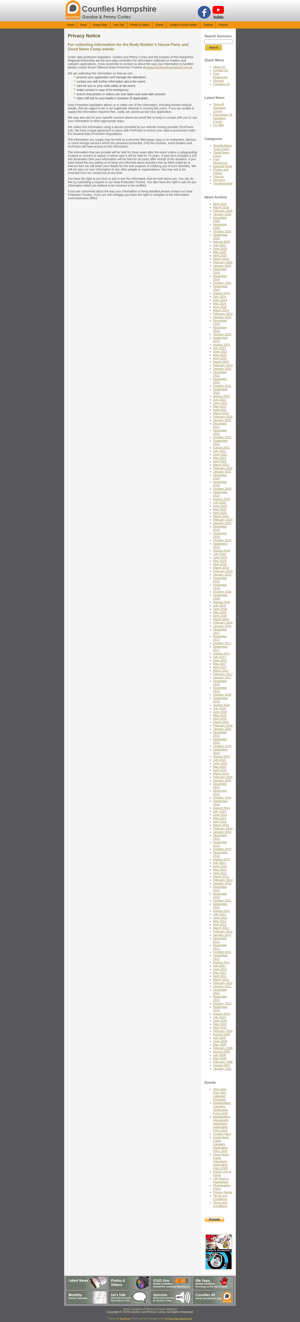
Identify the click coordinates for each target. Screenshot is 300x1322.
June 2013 (220, 866)
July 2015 (219, 760)
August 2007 (221, 1065)
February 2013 (223, 880)
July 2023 (219, 348)
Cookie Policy (222, 1134)
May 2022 (219, 406)
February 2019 (223, 571)
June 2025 (220, 248)
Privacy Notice (84, 35)
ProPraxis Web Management (178, 1318)
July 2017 (219, 657)
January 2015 (222, 780)
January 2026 (222, 214)
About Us (219, 67)
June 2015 (220, 763)
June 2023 (220, 351)
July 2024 (219, 296)
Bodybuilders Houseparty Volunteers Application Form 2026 (221, 1123)
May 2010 (219, 1024)
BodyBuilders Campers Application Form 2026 (222, 1108)
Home (126, 1308)
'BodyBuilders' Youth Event (222, 147)
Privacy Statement (167, 1308)
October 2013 (222, 849)
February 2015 (223, 777)
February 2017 (223, 674)
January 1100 (222, 1068)
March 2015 (221, 773)
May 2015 (219, 766)
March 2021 (221, 464)
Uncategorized (222, 183)
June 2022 (220, 403)
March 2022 (221, 413)
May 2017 (219, 664)
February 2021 (223, 468)
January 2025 (222, 265)
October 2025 (222, 231)
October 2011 (222, 952)
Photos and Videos (220, 171)
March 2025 (221, 259)
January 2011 (222, 986)
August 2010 (221, 1014)
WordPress (125, 1318)
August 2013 (221, 859)
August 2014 (221, 808)
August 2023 (221, 344)
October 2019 (222, 540)
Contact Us (220, 70)
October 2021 (222, 437)
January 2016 (222, 729)
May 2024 (219, 303)
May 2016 (219, 715)
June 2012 (220, 917)
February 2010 (223, 1031)
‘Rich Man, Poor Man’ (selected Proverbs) (220, 1094)
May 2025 (219, 252)
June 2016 (220, 712)
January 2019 (222, 574)
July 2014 (219, 811)
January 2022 (222, 420)
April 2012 (220, 924)
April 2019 (220, 564)
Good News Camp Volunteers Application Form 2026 (221, 1161)
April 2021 (220, 461)
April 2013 (220, 873)
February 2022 (223, 416)
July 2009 (219, 1038)
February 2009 (223, 1048)
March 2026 (221, 207)
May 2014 (219, 818)
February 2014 (223, 828)
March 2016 (221, 722)
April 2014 (220, 821)
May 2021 (219, 458)
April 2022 (220, 410)
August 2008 (221, 1051)
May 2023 (219, 355)
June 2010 (220, 1020)
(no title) (218, 125)
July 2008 (219, 1055)
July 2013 (219, 863)
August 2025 (221, 241)
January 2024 (222, 317)
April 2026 (220, 204)
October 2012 (222, 900)
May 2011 (219, 972)
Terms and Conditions (220, 1197)
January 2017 (222, 677)
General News (222, 166)
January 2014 (222, 832)
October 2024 (222, 283)
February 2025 (223, 262)
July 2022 (219, 399)
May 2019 (219, 561)
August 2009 (221, 1034)
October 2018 (222, 591)
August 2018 (221, 602)
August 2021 (221, 447)
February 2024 (223, 313)
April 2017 (220, 667)
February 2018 (223, 622)
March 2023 (221, 362)
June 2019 (220, 557)
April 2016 (220, 718)
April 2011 (220, 976)
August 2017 (221, 653)
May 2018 (219, 612)
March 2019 (221, 567)
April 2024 (220, 307)
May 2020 (219, 509)
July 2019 (219, 554)
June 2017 (220, 660)
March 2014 (221, 825)
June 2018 (220, 609)
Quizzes (218, 80)
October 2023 (222, 334)
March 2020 (221, 516)
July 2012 (219, 914)
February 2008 (223, 1062)
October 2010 (222, 1003)
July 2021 (219, 451)
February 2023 (223, 365)
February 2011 (223, 983)
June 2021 (220, 454)
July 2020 (219, 502)
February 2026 (223, 211)
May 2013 (219, 869)
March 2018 (221, 619)
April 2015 (220, 770)
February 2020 (223, 519)
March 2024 (221, 310)
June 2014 (220, 814)
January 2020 (222, 523)
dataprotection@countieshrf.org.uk (169, 67)
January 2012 (222, 935)
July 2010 (219, 1017)
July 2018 (219, 605)
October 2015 (222, 746)
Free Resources (220, 75)
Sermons (219, 180)
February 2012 (223, 931)
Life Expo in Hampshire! (221, 1180)
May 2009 (219, 1044)
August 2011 (221, 962)
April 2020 (220, 513)
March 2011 (221, 979)
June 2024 (220, 300)
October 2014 (222, 797)
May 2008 (219, 1058)
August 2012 (221, 911)
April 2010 (220, 1027)
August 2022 (221, 396)
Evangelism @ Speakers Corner (222, 118)
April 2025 (220, 255)
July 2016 (219, 708)
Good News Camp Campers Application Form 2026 (221, 1144)
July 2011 (219, 965)
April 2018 (220, 615)
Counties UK (221, 84)
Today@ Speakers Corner (219, 108)
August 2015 (221, 756)
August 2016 (221, 705)
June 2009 (220, 1041)
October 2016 (222, 694)
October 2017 (222, 643)
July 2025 (219, 245)
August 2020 (221, 499)
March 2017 (221, 670)
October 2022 (222, 386)
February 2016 (223, 725)
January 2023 (222, 368)
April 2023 (220, 358)
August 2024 (221, 293)
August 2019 (221, 550)
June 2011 (220, 969)
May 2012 (219, 921)
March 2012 (221, 928)
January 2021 (222, 471)
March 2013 (221, 876)
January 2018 (222, 626)
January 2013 (222, 883)
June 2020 (220, 506)
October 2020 (222, 488)
